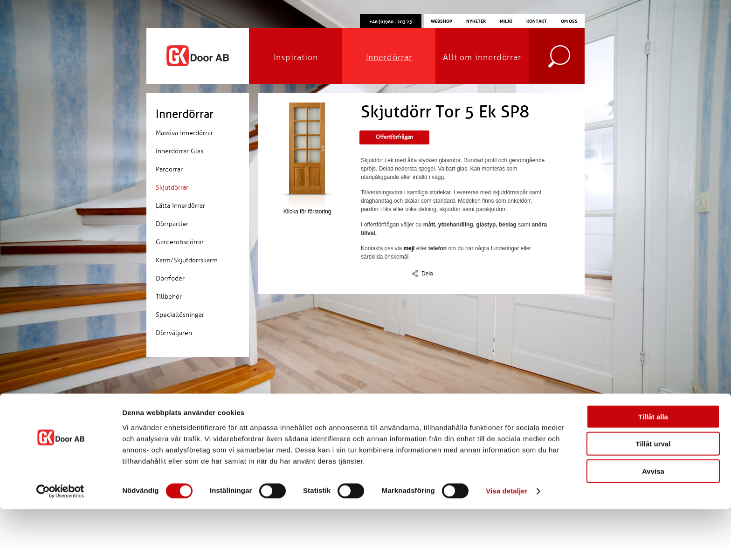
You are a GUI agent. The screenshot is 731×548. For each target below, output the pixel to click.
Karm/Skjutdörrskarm (187, 260)
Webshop (441, 20)
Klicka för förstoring (307, 159)
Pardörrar (169, 169)
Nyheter (476, 20)
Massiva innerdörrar (184, 133)
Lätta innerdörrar (180, 206)
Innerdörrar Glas (179, 151)
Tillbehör (169, 297)
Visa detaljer (506, 530)
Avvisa (653, 510)
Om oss (569, 20)
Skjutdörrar (172, 188)
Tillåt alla (653, 455)
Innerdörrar (389, 57)
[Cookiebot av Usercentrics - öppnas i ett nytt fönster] (60, 530)
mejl (408, 248)
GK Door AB (197, 56)
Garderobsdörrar (180, 242)
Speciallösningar (180, 315)
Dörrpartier (172, 224)
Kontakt (536, 20)
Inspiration (296, 57)
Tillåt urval (653, 482)
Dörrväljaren (174, 333)
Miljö (506, 20)
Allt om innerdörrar (482, 57)
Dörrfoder (170, 278)
